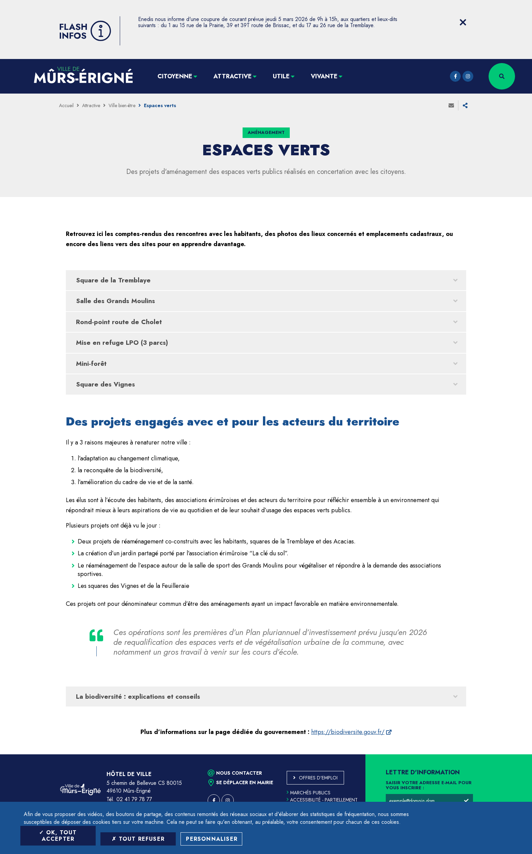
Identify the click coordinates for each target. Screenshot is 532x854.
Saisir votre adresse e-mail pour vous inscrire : (429, 785)
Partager (465, 105)
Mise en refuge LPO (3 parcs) (122, 342)
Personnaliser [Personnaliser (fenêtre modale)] (212, 839)
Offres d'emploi (318, 777)
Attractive (232, 76)
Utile (281, 76)
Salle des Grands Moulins (115, 300)
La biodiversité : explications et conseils (138, 696)
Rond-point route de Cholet (119, 321)
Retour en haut (511, 754)
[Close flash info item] (463, 22)
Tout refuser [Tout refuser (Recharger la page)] (138, 839)
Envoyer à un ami (451, 105)
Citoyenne (174, 76)
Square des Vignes (105, 384)
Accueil (66, 105)
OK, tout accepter (58, 836)
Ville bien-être (122, 105)
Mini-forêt (91, 363)
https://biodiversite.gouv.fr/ (347, 732)
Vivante (324, 76)
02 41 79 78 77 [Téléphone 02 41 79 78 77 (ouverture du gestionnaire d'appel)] (134, 799)
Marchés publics (308, 792)
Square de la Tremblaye (113, 280)
